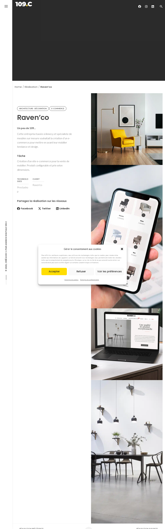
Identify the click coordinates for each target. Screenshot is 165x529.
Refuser (81, 271)
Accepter (54, 271)
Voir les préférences (109, 271)
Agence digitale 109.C (6, 233)
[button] (122, 249)
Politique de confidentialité (89, 280)
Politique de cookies (71, 280)
